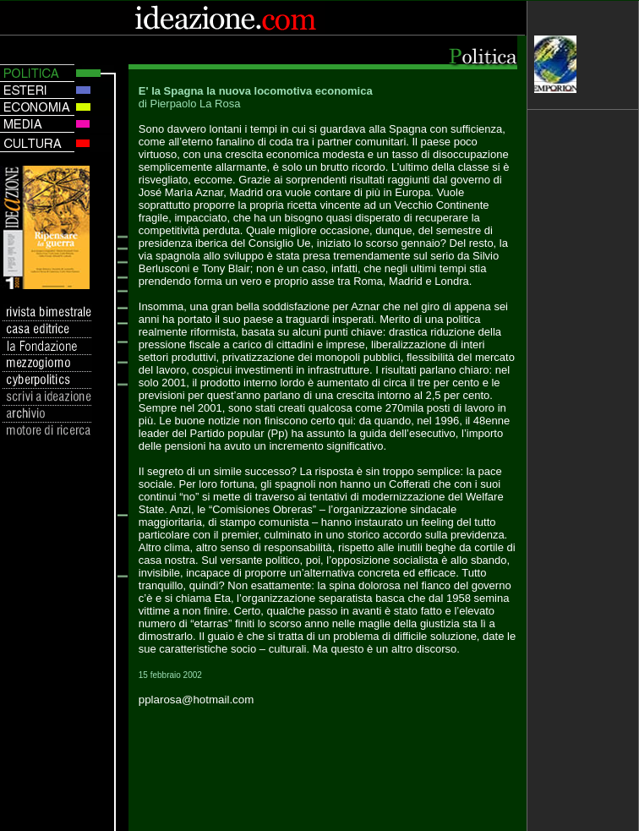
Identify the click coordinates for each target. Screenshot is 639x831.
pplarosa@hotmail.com (196, 699)
